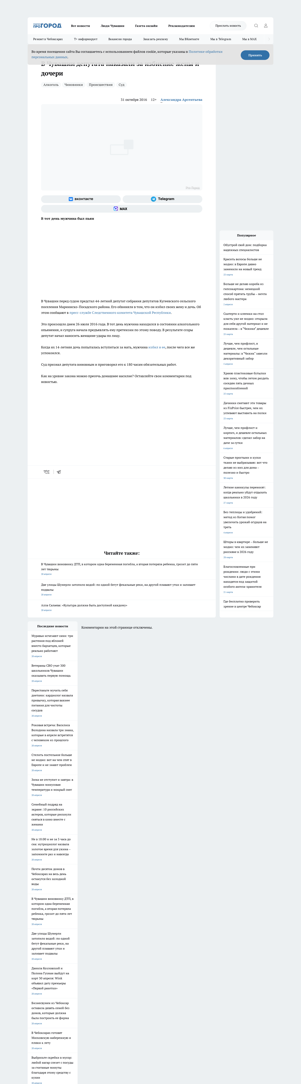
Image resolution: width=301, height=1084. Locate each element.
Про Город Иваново (170, 929)
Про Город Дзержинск (39, 942)
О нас (79, 957)
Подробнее (129, 1022)
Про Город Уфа (135, 934)
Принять (255, 55)
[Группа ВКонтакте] (81, 199)
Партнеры (130, 966)
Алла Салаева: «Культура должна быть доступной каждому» (121, 608)
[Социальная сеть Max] (121, 209)
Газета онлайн (146, 26)
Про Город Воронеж (137, 929)
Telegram (32, 957)
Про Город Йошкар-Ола (106, 929)
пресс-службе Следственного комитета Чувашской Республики (120, 312)
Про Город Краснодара (105, 942)
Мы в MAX (249, 39)
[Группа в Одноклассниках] (205, 935)
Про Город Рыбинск (104, 934)
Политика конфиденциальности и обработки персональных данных (64, 1028)
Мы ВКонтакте (189, 39)
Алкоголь (51, 84)
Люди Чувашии (112, 26)
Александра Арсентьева (181, 99)
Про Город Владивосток (73, 942)
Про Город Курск (70, 934)
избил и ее (156, 347)
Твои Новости (68, 929)
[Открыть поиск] (256, 26)
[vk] (47, 472)
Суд (121, 84)
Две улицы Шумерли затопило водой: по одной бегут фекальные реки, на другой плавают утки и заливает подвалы (121, 590)
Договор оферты (85, 962)
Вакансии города (120, 39)
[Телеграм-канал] (162, 199)
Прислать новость (228, 25)
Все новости (80, 26)
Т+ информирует (85, 39)
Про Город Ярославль (39, 934)
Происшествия (101, 84)
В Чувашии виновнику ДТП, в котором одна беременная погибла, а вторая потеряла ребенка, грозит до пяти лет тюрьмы (121, 569)
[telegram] (60, 472)
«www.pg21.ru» (54, 974)
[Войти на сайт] (266, 26)
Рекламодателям (181, 26)
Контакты (130, 957)
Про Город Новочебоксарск (42, 929)
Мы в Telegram (220, 39)
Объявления (34, 962)
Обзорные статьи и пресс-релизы (143, 962)
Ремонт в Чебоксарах (48, 39)
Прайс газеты (35, 966)
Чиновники (73, 84)
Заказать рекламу (155, 39)
